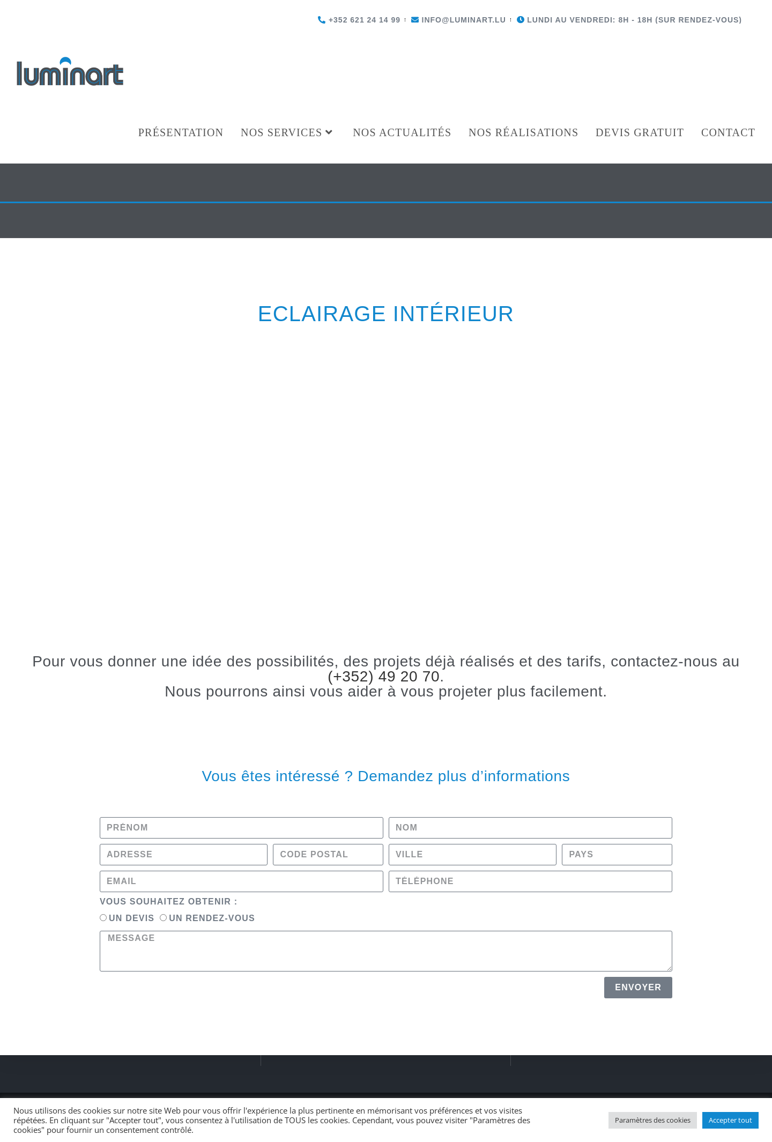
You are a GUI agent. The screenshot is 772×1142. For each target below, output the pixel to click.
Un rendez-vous (212, 665)
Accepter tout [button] (730, 1120)
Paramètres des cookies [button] (653, 1120)
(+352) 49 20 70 (384, 423)
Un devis (131, 665)
